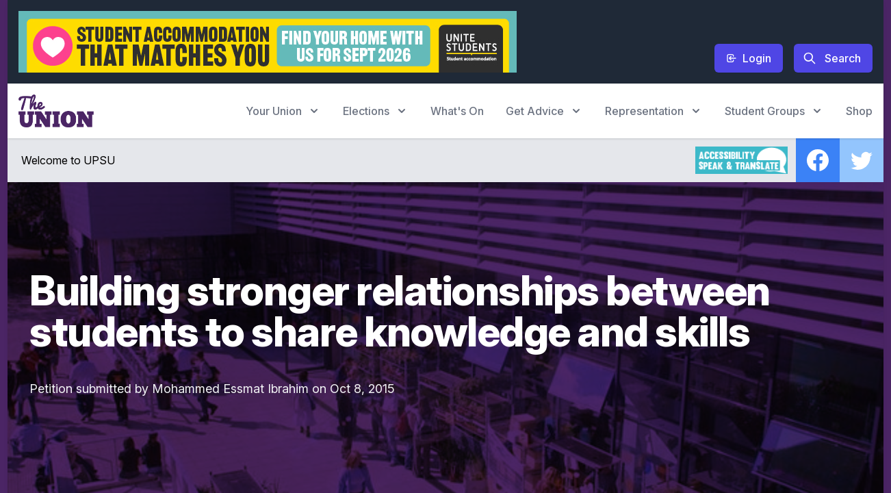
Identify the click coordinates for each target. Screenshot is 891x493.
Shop (859, 111)
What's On (457, 111)
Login (748, 58)
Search (832, 58)
